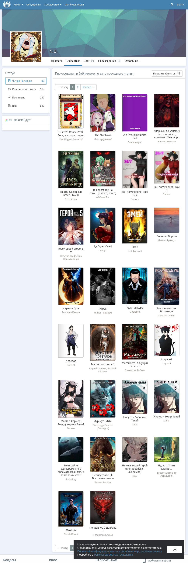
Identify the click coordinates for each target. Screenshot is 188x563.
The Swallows (103, 135)
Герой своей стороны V (71, 250)
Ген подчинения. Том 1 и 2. (135, 193)
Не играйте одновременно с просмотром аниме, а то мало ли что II (71, 470)
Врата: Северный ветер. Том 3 (71, 193)
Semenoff (77, 139)
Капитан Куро (135, 307)
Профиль (56, 60)
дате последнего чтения (117, 73)
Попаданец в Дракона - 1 (103, 529)
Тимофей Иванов (71, 312)
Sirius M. (71, 365)
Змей (135, 247)
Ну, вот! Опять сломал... (167, 467)
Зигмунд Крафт (68, 256)
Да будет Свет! (103, 246)
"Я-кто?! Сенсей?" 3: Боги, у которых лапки (71, 134)
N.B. (54, 51)
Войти (180, 4)
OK (174, 549)
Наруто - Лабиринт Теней (134, 419)
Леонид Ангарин (102, 482)
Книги (18, 4)
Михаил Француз (167, 240)
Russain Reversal (167, 141)
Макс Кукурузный (103, 139)
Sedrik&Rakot (135, 251)
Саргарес (135, 312)
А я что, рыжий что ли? (134, 136)
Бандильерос (135, 142)
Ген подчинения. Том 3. (167, 188)
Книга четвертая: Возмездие (166, 310)
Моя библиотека (74, 4)
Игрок (102, 308)
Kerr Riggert (65, 139)
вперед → (88, 87)
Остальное (133, 60)
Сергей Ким (71, 199)
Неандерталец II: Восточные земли (103, 477)
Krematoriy (70, 479)
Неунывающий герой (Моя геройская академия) (135, 468)
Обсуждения (33, 4)
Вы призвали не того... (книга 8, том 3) (103, 191)
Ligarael (167, 363)
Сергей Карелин (97, 368)
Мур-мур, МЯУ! (103, 421)
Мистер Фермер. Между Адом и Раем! (71, 423)
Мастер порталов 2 (103, 364)
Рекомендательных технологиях (114, 554)
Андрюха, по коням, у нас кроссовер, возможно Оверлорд (167, 134)
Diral (135, 476)
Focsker (135, 199)
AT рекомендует (20, 120)
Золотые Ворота (167, 236)
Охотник (71, 530)
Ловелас (71, 360)
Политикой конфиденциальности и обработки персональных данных (119, 551)
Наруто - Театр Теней (167, 416)
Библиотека (73, 60)
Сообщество (52, 4)
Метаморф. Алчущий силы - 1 (135, 365)
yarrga (103, 250)
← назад (62, 87)
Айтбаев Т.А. (103, 197)
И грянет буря (71, 308)
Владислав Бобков (135, 370)
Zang (134, 424)
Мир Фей (166, 359)
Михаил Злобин (166, 315)
